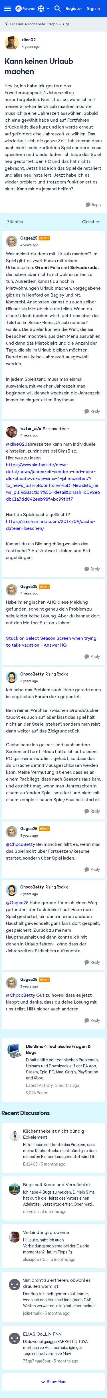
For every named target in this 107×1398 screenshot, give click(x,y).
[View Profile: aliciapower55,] (14, 1237)
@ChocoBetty (20, 844)
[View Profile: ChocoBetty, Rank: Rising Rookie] (11, 677)
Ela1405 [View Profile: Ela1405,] (30, 1163)
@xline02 (15, 444)
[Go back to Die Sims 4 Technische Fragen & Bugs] (63, 1050)
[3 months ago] (52, 1164)
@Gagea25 (17, 903)
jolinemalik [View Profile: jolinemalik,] (32, 1313)
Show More (53, 1381)
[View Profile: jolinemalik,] (14, 1284)
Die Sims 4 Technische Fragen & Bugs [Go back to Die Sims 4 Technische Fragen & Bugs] (36, 23)
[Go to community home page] (25, 8)
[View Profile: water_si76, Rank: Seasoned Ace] (11, 432)
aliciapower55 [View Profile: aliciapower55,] (35, 1259)
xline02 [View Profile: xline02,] (29, 39)
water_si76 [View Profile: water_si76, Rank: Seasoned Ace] (30, 428)
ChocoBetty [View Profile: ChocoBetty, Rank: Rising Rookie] (32, 674)
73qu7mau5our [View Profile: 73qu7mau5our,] (37, 1360)
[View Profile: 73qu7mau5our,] (14, 1338)
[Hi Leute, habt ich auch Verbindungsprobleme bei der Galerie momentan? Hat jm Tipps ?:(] (60, 1246)
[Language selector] (43, 8)
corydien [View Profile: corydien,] (31, 1211)
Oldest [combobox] (91, 222)
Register (74, 8)
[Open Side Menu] (7, 8)
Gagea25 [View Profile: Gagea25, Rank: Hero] (28, 238)
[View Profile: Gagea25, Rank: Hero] (11, 241)
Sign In (93, 8)
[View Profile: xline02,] (12, 43)
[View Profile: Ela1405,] (14, 1135)
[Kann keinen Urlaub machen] (35, 245)
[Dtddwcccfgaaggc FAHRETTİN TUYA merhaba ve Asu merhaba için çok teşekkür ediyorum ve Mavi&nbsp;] (60, 1347)
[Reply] (93, 205)
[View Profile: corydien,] (14, 1189)
